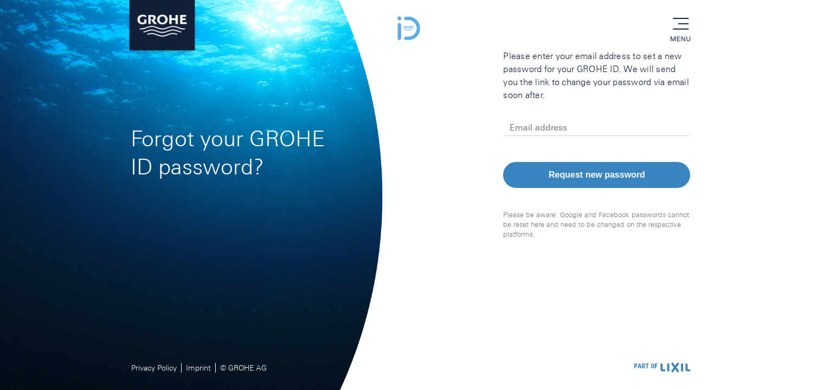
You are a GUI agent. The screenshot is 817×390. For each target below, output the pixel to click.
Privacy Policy (154, 367)
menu (680, 24)
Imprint (198, 367)
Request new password (597, 174)
